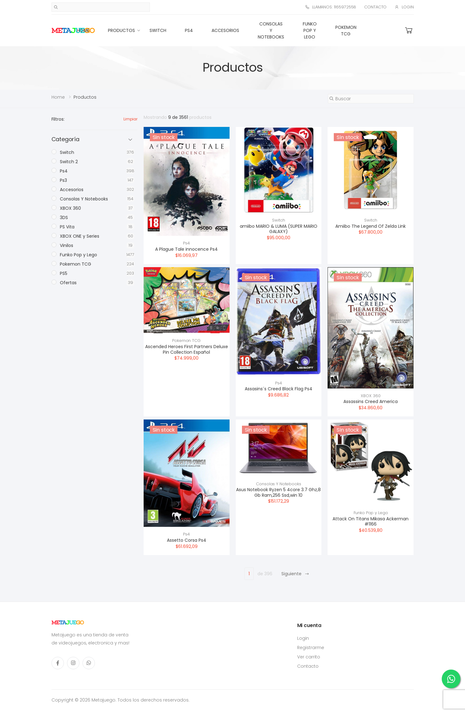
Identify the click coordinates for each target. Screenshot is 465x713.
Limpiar (130, 119)
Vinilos (66, 245)
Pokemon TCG (345, 30)
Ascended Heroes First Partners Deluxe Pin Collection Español (186, 349)
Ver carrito (308, 657)
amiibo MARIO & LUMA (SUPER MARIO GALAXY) (278, 229)
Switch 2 (69, 162)
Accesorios (225, 30)
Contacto (375, 7)
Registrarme (310, 647)
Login (404, 7)
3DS (64, 217)
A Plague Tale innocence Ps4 (186, 249)
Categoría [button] (65, 139)
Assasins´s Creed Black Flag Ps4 (278, 389)
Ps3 (63, 180)
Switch (158, 30)
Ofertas (68, 283)
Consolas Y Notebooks (271, 30)
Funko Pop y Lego (310, 30)
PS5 (63, 273)
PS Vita (67, 227)
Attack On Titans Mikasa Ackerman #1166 (371, 521)
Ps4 (189, 30)
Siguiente (295, 574)
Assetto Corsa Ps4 (186, 540)
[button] (409, 30)
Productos (121, 30)
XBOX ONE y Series (79, 236)
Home (83, 30)
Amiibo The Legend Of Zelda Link (370, 226)
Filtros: (58, 119)
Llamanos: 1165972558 (330, 7)
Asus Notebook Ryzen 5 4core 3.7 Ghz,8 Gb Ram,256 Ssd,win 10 (278, 492)
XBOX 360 (370, 396)
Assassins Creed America (370, 401)
